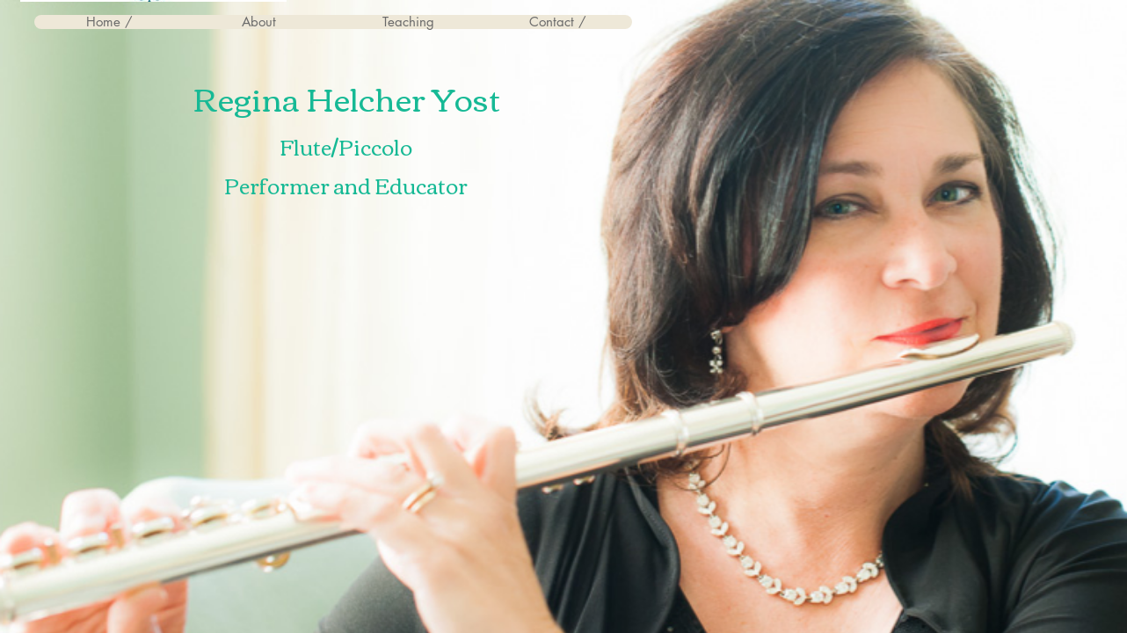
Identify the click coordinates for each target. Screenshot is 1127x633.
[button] (258, 22)
